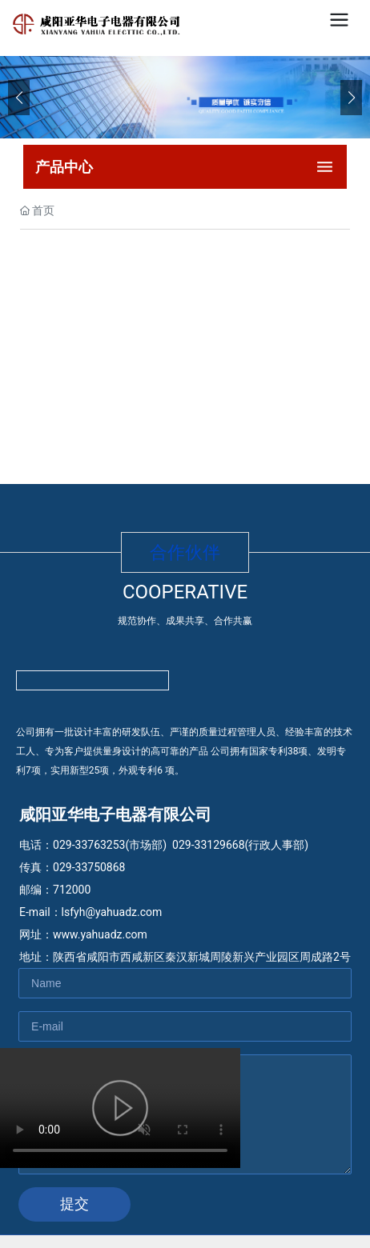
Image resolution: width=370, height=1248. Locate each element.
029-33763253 (89, 844)
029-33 (189, 844)
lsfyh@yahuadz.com (112, 912)
